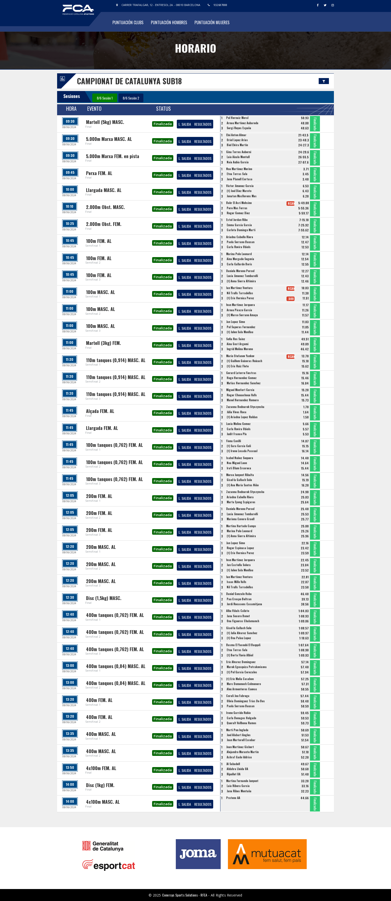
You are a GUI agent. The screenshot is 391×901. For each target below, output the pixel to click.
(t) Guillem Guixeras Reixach (244, 361)
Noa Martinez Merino (239, 169)
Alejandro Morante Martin (243, 752)
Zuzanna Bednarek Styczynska (245, 407)
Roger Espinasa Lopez (240, 548)
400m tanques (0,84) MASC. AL (115, 666)
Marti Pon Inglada (237, 730)
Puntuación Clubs (127, 22)
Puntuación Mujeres (212, 22)
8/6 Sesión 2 (131, 97)
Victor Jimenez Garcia (240, 186)
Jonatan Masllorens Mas (242, 196)
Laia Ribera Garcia (238, 786)
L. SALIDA (185, 124)
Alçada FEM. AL (100, 411)
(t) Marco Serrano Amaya (242, 315)
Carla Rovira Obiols (239, 247)
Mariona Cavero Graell (240, 519)
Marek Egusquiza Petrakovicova (247, 667)
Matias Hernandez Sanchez (244, 383)
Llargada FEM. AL (102, 428)
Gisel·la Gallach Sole (239, 480)
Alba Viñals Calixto (237, 611)
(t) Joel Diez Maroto (239, 191)
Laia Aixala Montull (238, 157)
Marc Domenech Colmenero (244, 684)
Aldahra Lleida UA (237, 769)
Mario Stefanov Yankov (240, 356)
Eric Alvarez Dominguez (241, 662)
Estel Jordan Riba (237, 220)
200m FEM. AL (99, 496)
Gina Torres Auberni (238, 152)
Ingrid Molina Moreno (240, 349)
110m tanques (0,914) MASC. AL (115, 360)
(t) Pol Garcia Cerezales (242, 672)
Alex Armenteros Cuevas (242, 689)
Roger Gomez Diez (238, 213)
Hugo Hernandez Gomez (242, 378)
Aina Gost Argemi (237, 344)
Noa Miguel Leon (237, 463)
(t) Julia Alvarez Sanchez (242, 633)
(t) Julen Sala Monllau (240, 332)
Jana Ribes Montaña (239, 791)
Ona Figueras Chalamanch (243, 621)
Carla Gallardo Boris (239, 264)
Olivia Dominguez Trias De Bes (246, 701)
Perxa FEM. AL (99, 173)
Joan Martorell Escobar (241, 740)
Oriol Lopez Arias (237, 140)
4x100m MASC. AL (103, 802)
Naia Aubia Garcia (238, 162)
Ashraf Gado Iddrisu (239, 757)
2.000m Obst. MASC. (105, 207)
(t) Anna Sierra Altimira (241, 281)
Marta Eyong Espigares (241, 502)
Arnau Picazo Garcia (239, 310)
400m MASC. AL (101, 734)
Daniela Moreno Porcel (240, 271)
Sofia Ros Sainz (235, 339)
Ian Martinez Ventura (239, 288)
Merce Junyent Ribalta (240, 475)
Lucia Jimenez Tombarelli (242, 276)
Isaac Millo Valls (236, 582)
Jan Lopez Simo (235, 322)
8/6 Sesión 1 (105, 97)
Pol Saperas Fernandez (241, 327)
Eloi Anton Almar (236, 135)
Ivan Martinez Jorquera (240, 305)
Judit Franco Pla (237, 434)
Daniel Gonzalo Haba (239, 594)
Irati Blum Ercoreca (239, 468)
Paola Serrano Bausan (240, 242)
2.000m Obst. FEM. (103, 224)
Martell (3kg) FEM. (103, 343)
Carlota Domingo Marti (241, 230)
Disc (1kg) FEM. (100, 785)
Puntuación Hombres (169, 22)
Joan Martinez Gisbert (240, 747)
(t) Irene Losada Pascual (242, 451)
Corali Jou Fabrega (237, 696)
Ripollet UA (233, 774)
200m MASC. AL (101, 547)
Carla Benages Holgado (241, 718)
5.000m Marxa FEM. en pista (112, 156)
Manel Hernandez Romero (243, 400)
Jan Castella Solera (239, 565)
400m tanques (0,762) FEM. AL (115, 615)
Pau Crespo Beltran (239, 599)
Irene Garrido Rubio (238, 713)
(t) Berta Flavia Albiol (240, 655)
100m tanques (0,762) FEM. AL (114, 445)
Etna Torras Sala (237, 174)
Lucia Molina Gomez (238, 424)
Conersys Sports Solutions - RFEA (184, 895)
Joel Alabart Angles (239, 735)
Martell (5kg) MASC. (105, 122)
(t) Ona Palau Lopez (239, 638)
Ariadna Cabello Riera (239, 237)
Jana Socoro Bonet (238, 616)
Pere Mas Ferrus (237, 208)
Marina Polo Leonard (239, 254)
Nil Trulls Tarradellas (240, 293)
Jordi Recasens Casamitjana (244, 604)
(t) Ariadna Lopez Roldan (242, 417)
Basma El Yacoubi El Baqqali (243, 645)
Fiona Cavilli (233, 441)
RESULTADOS (202, 124)
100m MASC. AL (100, 292)
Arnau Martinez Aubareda (242, 123)
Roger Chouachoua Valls (242, 395)
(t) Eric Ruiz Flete (238, 366)
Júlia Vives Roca (236, 412)
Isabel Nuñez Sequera (239, 458)
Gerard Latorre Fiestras (241, 373)
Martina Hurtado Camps (241, 526)
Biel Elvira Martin (237, 145)
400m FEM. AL (99, 700)
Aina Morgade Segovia (240, 259)
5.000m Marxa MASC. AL (109, 139)
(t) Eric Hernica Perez (240, 298)
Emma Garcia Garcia (239, 225)
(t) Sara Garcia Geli (239, 446)
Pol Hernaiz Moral (237, 118)
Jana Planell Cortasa (239, 179)
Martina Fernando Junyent (242, 781)
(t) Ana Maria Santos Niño (243, 485)
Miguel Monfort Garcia (240, 390)
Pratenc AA (233, 798)
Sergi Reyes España (239, 128)
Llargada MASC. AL (103, 190)
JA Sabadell (233, 764)
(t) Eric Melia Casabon (240, 679)
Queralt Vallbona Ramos (241, 723)
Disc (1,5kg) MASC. (103, 598)
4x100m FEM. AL (101, 768)
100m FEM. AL (98, 241)
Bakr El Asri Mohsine (239, 203)
